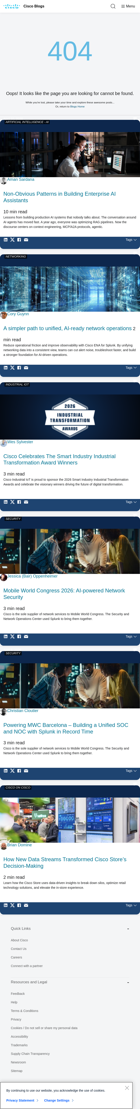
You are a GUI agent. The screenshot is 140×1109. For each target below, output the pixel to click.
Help (14, 1002)
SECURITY (13, 518)
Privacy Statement (20, 1100)
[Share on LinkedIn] (6, 242)
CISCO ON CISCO (18, 787)
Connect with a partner (27, 966)
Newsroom (18, 1062)
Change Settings (57, 1100)
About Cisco (19, 940)
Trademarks (19, 1045)
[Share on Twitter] (13, 242)
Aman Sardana (20, 179)
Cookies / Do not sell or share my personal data (44, 1028)
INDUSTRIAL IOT (17, 384)
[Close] (127, 1088)
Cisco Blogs (33, 6)
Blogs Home (77, 106)
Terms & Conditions (24, 1011)
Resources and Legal (70, 982)
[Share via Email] (27, 242)
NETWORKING (16, 256)
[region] (66, 1095)
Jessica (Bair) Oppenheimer (32, 576)
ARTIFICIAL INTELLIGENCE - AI (27, 122)
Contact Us (18, 949)
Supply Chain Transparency (30, 1054)
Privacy (16, 1019)
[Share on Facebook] (20, 242)
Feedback (18, 993)
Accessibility (19, 1036)
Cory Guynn (18, 314)
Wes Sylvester (20, 442)
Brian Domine (19, 845)
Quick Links (70, 928)
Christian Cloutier (22, 710)
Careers (16, 957)
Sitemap (16, 1071)
